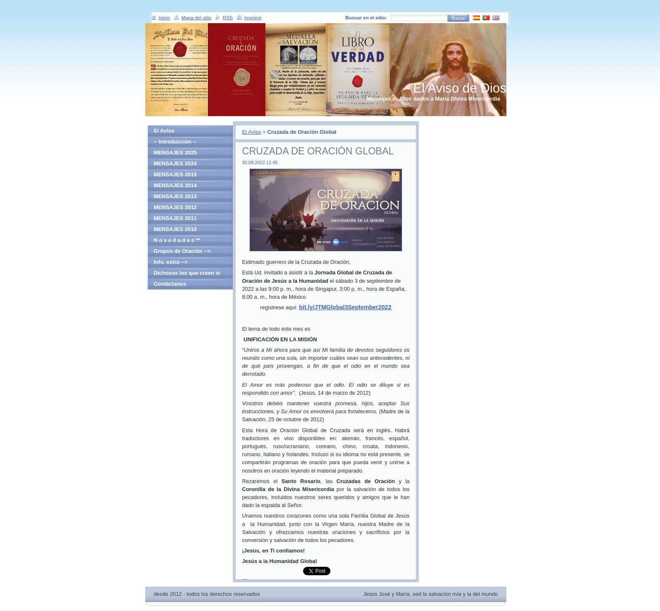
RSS (228, 17)
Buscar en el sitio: (366, 17)
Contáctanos (170, 284)
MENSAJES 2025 (175, 152)
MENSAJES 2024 (175, 163)
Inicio (164, 17)
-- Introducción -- (175, 141)
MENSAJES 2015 (175, 174)
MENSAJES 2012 (175, 207)
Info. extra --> (171, 262)
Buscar (458, 18)
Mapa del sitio (196, 17)
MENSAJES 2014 (175, 185)
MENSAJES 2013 (175, 196)
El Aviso (251, 132)
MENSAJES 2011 (175, 218)
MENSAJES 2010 (175, 229)
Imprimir (253, 17)
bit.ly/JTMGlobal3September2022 (345, 307)
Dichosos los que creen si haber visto (187, 274)
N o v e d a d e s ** (177, 240)
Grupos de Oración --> (182, 251)
